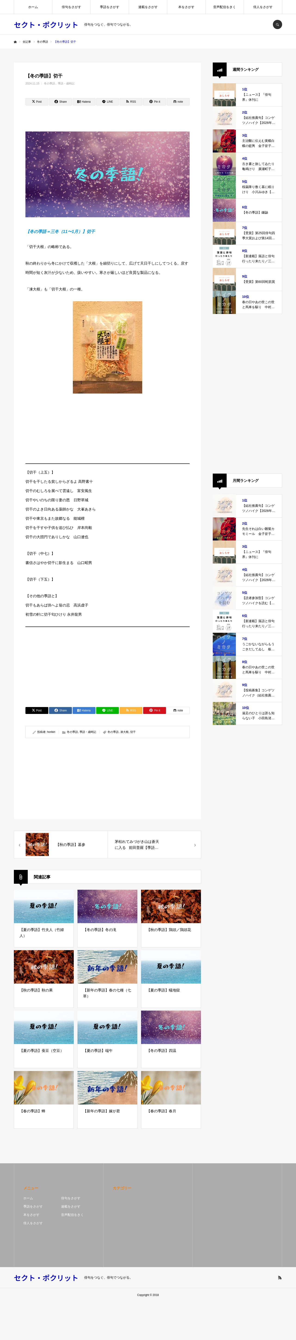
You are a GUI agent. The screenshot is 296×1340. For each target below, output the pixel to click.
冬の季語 (49, 83)
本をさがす (186, 7)
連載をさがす (148, 7)
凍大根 (124, 732)
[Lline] (107, 101)
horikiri (51, 732)
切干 (133, 732)
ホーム (33, 7)
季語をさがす (109, 7)
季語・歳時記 (66, 83)
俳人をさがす (263, 7)
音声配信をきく (224, 7)
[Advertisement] (107, 427)
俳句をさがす (71, 7)
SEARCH (277, 24)
